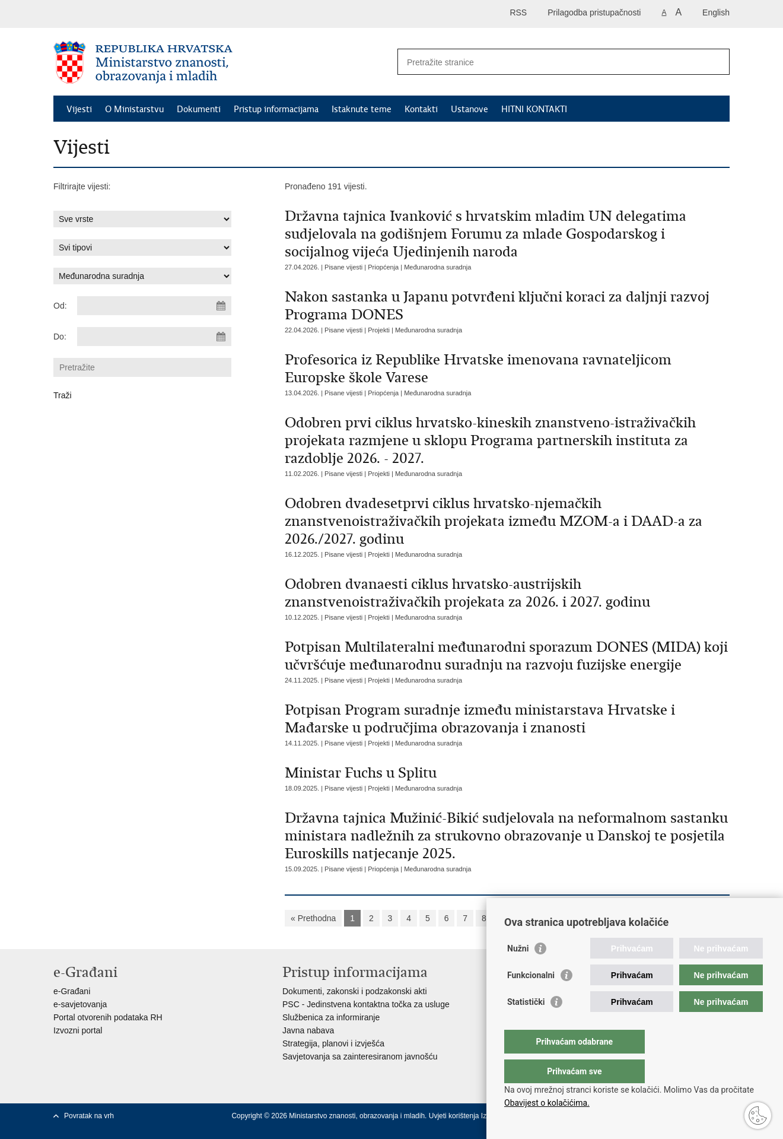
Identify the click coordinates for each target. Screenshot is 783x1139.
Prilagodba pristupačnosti (594, 12)
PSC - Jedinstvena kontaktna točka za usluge (366, 1004)
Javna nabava (308, 1030)
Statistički (526, 1025)
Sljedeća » (562, 918)
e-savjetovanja (80, 1004)
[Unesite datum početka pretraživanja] (154, 305)
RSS (518, 12)
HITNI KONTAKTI (534, 109)
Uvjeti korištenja (455, 1116)
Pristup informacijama (276, 109)
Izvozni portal (77, 1030)
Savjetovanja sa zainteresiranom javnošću (359, 1056)
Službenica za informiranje (331, 1017)
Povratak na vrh (89, 1116)
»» (600, 918)
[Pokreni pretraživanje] (716, 61)
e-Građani (71, 991)
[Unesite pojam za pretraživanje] (551, 62)
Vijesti (79, 109)
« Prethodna (313, 918)
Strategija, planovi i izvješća (333, 1043)
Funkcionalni (531, 999)
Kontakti (421, 109)
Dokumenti (199, 109)
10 (524, 918)
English (716, 12)
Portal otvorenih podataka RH (108, 1017)
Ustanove (469, 109)
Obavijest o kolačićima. (547, 1103)
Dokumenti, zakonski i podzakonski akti (354, 991)
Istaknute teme (362, 109)
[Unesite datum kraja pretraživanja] (154, 336)
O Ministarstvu (134, 109)
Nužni (518, 972)
